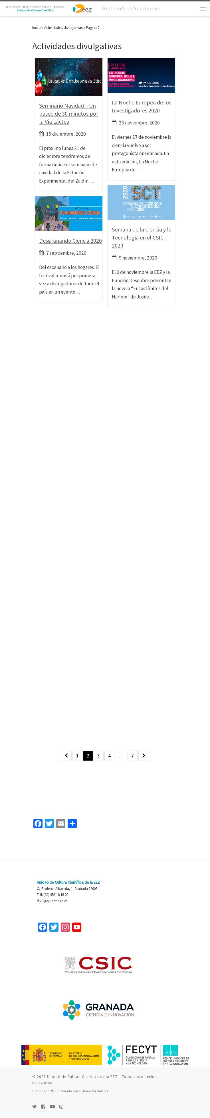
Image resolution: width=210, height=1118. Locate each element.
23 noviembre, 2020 (139, 123)
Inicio (36, 27)
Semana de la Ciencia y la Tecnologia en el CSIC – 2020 (141, 237)
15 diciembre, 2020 (66, 134)
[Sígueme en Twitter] (34, 1107)
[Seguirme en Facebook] (43, 1107)
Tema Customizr (95, 1091)
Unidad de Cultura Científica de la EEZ (82, 1076)
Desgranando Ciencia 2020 (70, 240)
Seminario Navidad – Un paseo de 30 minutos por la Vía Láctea (68, 113)
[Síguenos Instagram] (61, 1107)
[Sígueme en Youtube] (52, 1107)
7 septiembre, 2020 (66, 253)
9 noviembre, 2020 (138, 258)
